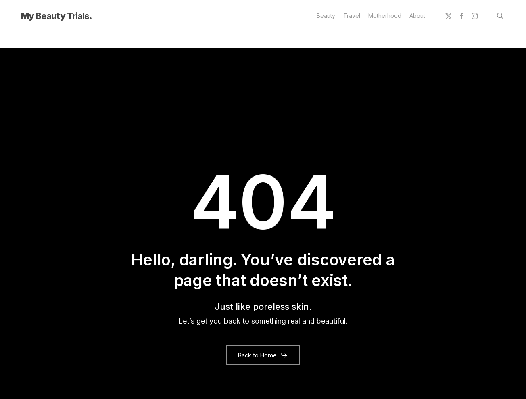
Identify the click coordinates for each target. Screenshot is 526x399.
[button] (263, 355)
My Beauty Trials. (56, 15)
